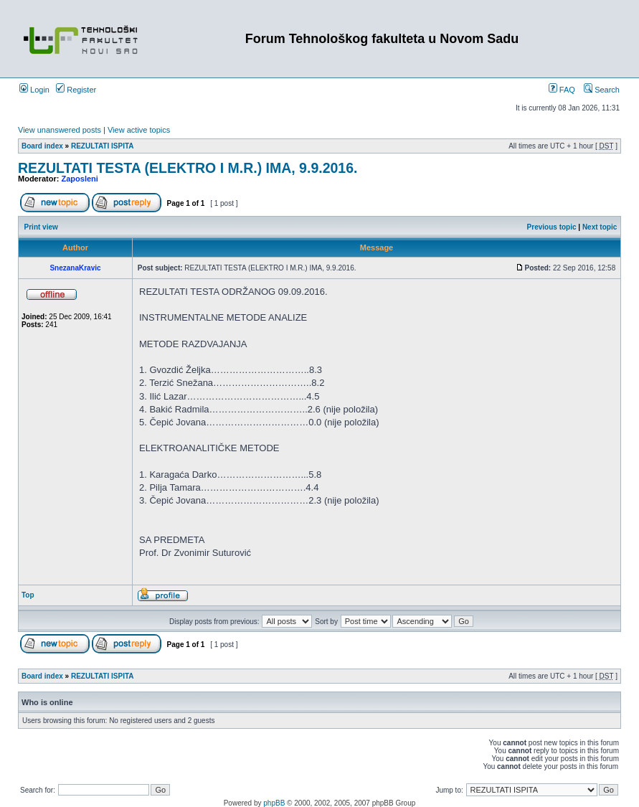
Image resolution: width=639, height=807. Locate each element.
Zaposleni (80, 178)
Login (34, 89)
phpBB (274, 803)
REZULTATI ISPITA (102, 146)
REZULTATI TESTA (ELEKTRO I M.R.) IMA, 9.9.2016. (187, 168)
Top (28, 595)
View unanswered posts (59, 130)
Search (602, 89)
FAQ (562, 89)
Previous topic (552, 227)
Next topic (599, 227)
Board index (42, 146)
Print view (41, 227)
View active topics (139, 130)
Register (76, 89)
